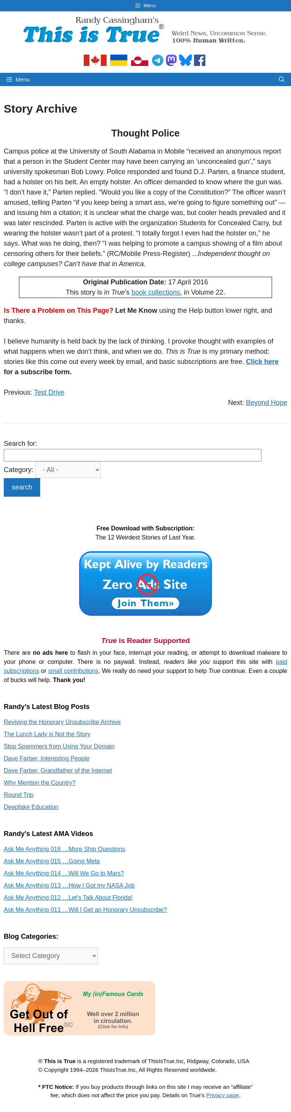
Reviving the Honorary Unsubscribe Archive (62, 722)
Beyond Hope (266, 402)
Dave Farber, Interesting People (46, 758)
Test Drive (49, 392)
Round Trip (18, 795)
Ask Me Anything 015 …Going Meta (52, 861)
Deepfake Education (31, 807)
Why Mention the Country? (39, 782)
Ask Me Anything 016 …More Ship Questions (64, 849)
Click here (262, 361)
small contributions (73, 671)
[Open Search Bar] (281, 79)
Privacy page (222, 1095)
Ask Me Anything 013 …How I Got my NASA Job (69, 885)
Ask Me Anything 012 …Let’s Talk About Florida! (68, 897)
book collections (155, 292)
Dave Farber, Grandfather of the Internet (58, 770)
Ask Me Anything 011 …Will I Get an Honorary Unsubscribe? (85, 910)
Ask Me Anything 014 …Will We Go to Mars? (64, 873)
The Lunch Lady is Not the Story (47, 734)
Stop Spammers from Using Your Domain (59, 746)
